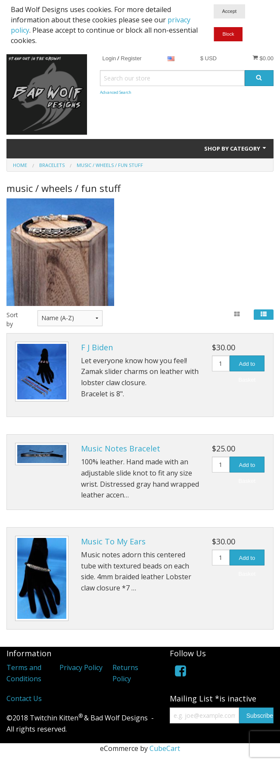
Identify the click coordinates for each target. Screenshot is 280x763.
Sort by (12, 319)
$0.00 (263, 58)
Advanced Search (115, 92)
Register (131, 58)
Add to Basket (246, 366)
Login (109, 58)
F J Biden (97, 347)
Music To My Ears (113, 541)
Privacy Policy (81, 667)
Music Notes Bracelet (120, 448)
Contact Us (24, 698)
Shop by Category (235, 148)
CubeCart (164, 748)
